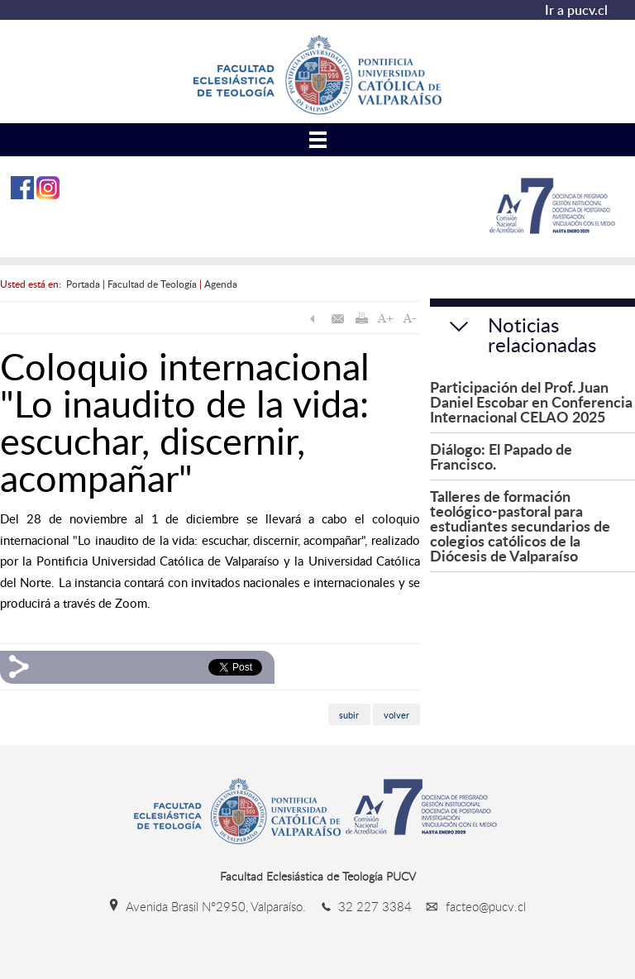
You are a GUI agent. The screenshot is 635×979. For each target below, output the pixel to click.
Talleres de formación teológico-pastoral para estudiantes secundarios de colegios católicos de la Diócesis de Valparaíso (520, 525)
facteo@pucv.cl (470, 906)
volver (396, 714)
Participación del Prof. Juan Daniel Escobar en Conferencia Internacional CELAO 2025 (531, 401)
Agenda (220, 283)
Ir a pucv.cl (576, 10)
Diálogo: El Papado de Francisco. (501, 456)
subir (349, 714)
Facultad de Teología (152, 283)
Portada (83, 283)
